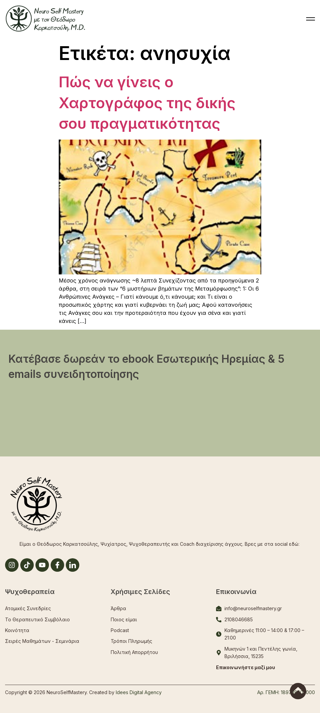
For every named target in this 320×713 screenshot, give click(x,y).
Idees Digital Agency (139, 692)
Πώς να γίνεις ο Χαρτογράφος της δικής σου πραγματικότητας (147, 102)
